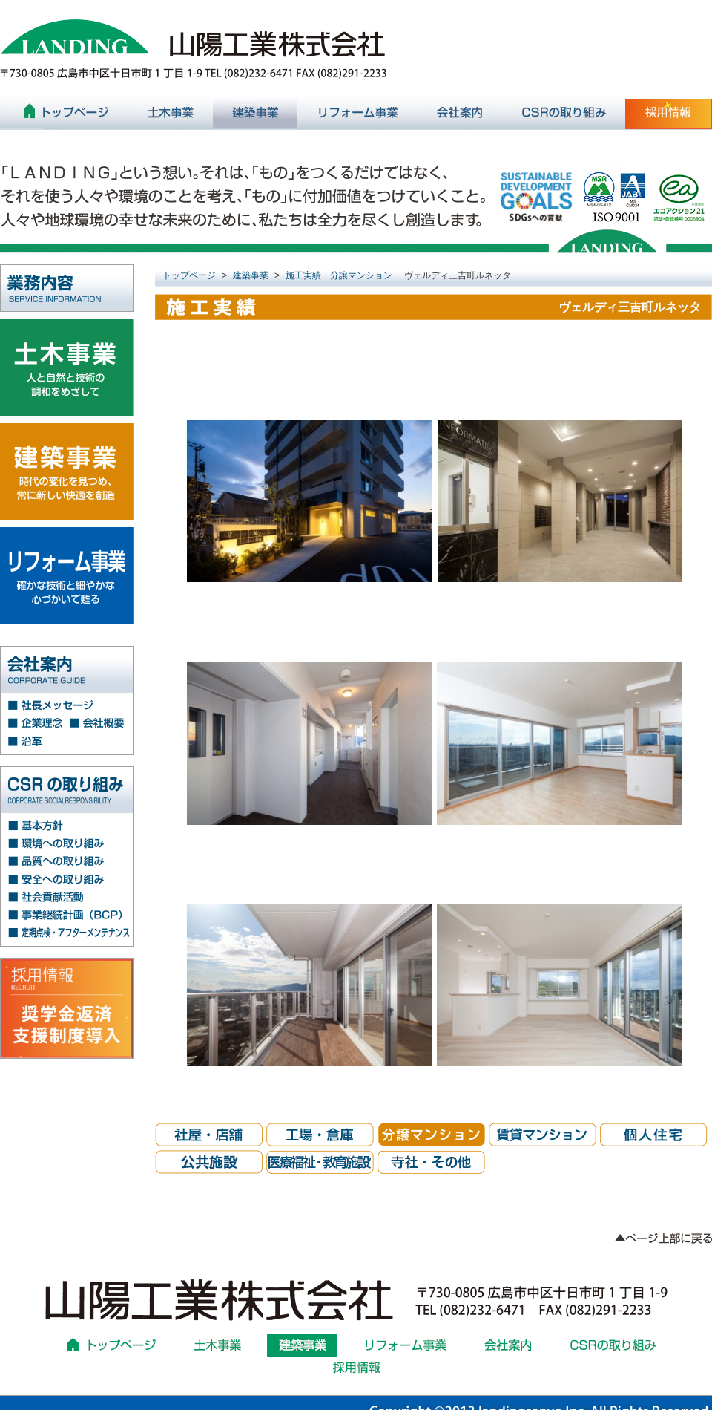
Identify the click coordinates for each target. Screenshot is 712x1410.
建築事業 (250, 275)
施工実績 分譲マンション (339, 275)
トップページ (189, 275)
